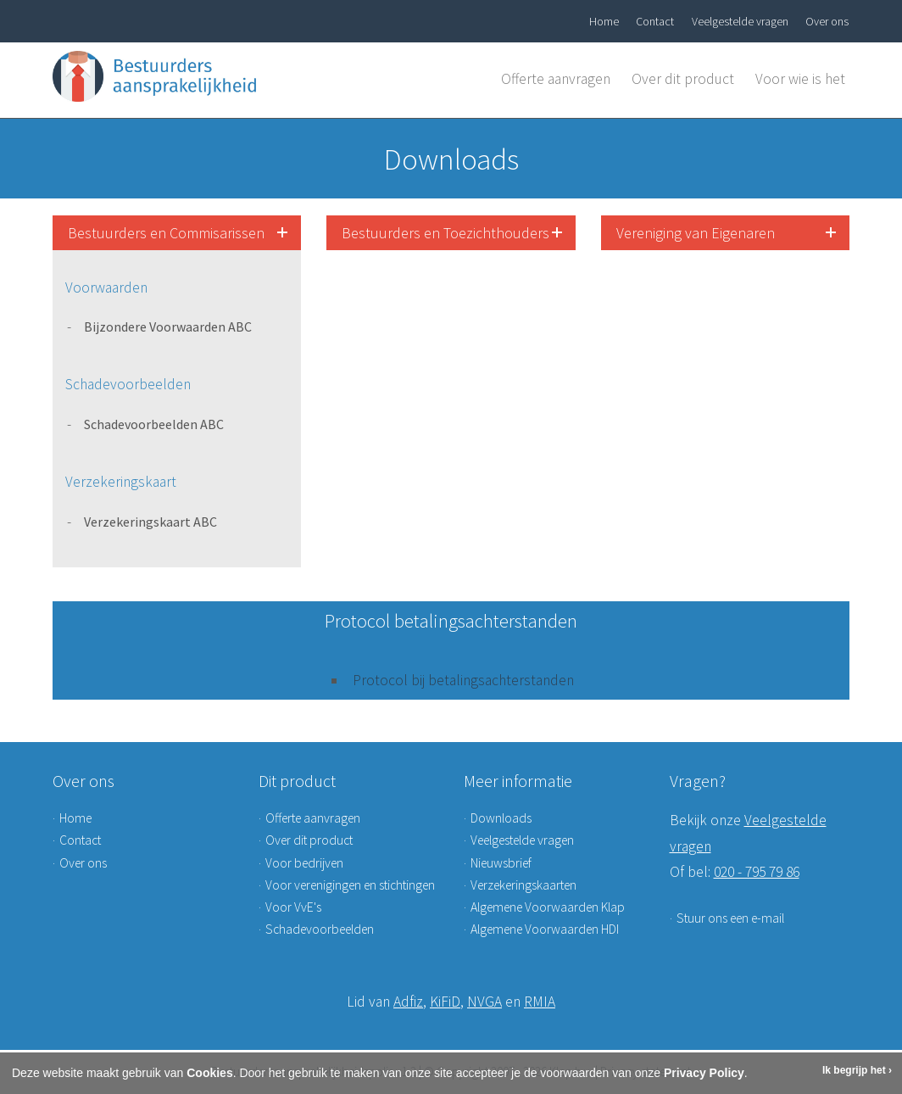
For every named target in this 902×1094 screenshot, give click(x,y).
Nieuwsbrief (501, 863)
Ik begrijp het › (857, 1070)
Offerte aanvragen (555, 78)
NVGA (484, 1001)
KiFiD (445, 1001)
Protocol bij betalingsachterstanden (463, 680)
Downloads (501, 818)
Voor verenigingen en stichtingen (350, 885)
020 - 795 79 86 (756, 871)
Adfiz (408, 1001)
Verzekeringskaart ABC (150, 521)
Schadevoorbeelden (319, 929)
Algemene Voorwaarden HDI (544, 929)
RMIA (539, 1001)
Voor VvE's (293, 907)
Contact (655, 21)
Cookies (209, 1073)
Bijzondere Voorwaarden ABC (168, 326)
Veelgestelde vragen (740, 21)
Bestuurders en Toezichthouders (445, 233)
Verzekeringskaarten (523, 885)
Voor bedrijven (304, 863)
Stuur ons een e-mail (730, 918)
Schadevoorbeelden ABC (154, 424)
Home (604, 21)
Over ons (827, 21)
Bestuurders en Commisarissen (166, 233)
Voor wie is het (800, 78)
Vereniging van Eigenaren (695, 233)
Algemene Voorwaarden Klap (547, 907)
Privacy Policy (704, 1073)
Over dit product (683, 78)
